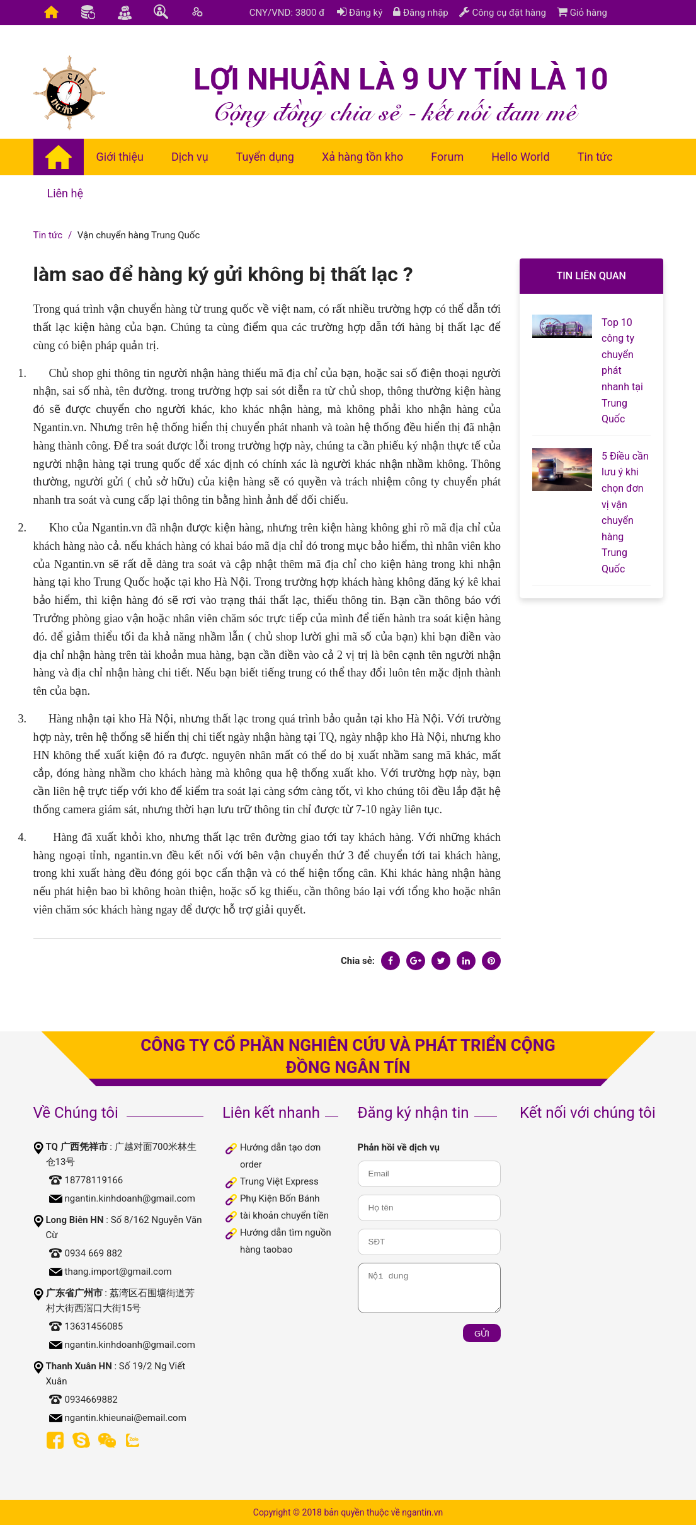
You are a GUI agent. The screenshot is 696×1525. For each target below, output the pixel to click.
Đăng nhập (420, 12)
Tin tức (48, 235)
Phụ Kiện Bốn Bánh (280, 1198)
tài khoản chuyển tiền (284, 1215)
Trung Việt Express (279, 1181)
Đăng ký (359, 12)
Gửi (481, 1333)
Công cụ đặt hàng (502, 12)
